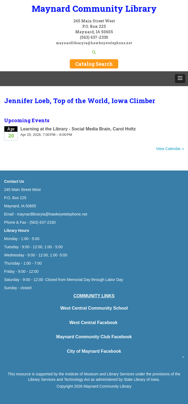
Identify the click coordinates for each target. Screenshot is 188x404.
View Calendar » (170, 148)
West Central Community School (94, 308)
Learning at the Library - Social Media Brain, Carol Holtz (78, 129)
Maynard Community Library (94, 8)
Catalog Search (94, 64)
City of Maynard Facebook (94, 351)
